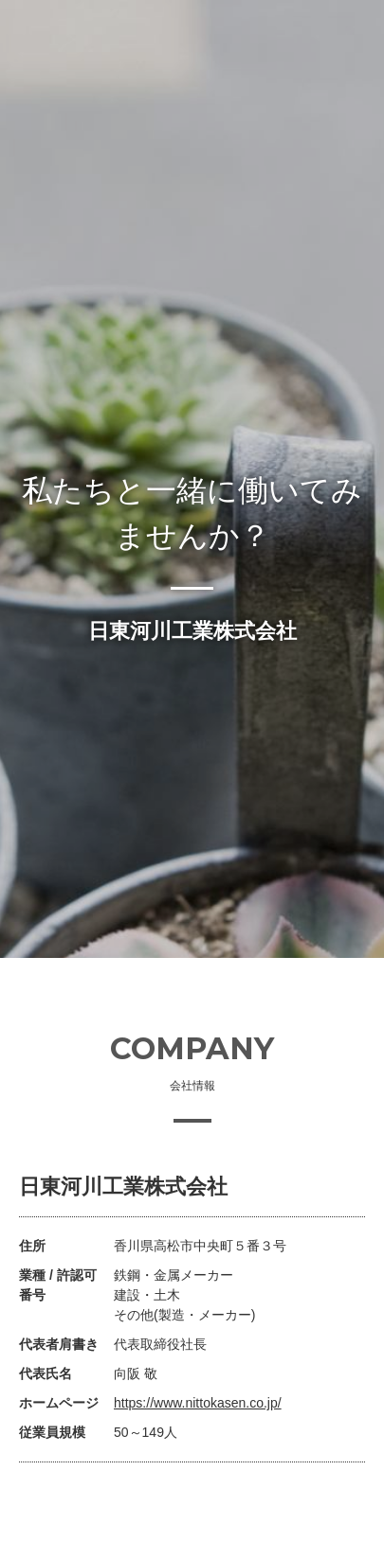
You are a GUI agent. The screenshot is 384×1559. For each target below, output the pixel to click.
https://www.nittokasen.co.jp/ (198, 1402)
